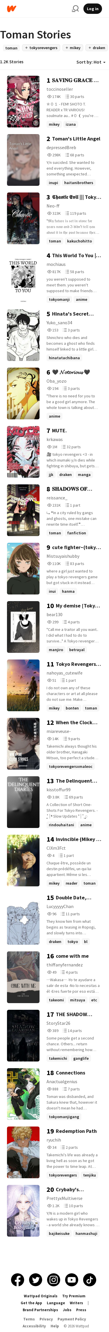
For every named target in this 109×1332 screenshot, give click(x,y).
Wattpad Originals (41, 1296)
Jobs (67, 1309)
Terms (29, 1319)
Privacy (46, 1319)
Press (81, 1309)
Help (55, 1326)
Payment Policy (72, 1319)
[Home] (37, 8)
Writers (76, 1302)
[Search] (75, 8)
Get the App (31, 1302)
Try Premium (73, 1296)
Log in (92, 8)
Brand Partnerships (40, 1309)
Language (56, 1302)
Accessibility (34, 1326)
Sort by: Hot (91, 62)
